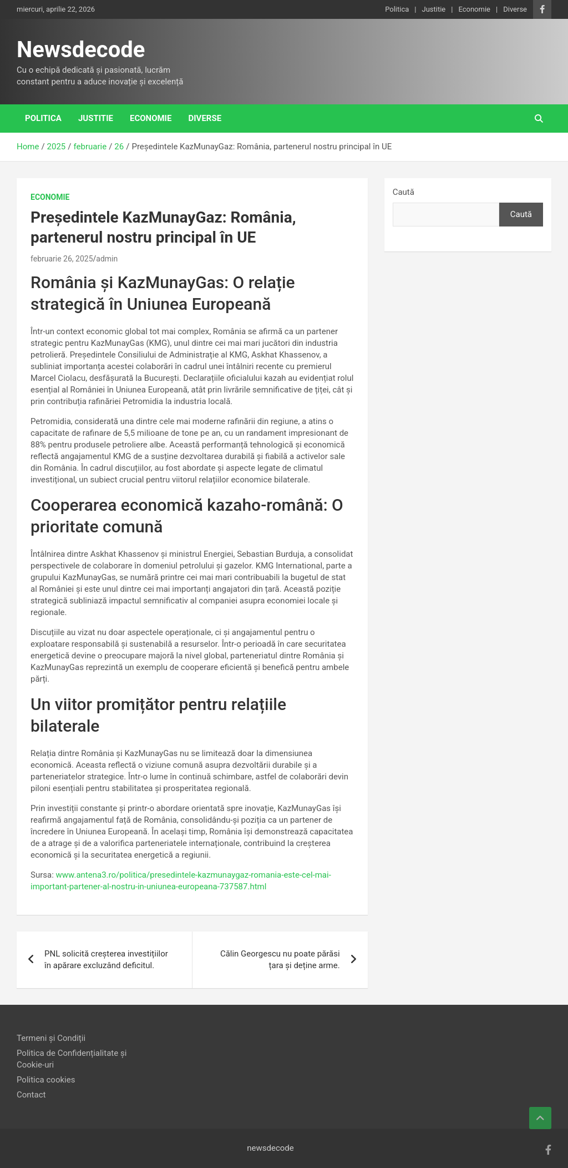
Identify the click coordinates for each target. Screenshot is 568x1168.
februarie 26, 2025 (62, 258)
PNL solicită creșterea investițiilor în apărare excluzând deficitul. (106, 959)
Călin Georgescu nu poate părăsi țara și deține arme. (280, 959)
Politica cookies (46, 1080)
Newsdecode (81, 50)
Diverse (515, 9)
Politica (397, 9)
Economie (474, 9)
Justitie (433, 9)
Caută (403, 192)
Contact (31, 1095)
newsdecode (270, 1148)
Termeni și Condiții (51, 1038)
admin (107, 258)
